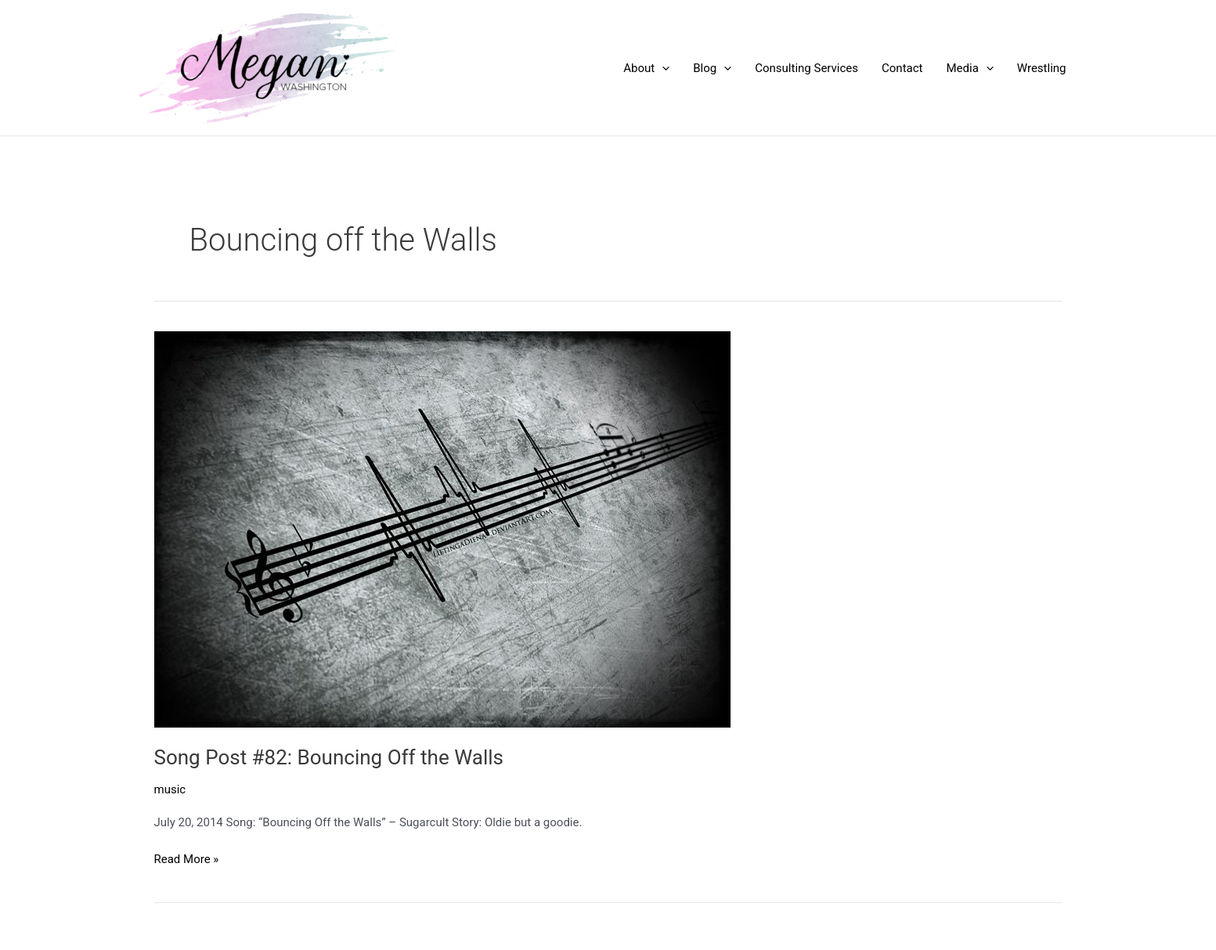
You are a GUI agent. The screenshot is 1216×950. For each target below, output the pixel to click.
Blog (712, 68)
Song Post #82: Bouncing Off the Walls (328, 757)
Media (969, 68)
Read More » (186, 859)
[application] (662, 68)
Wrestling (1041, 68)
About (646, 68)
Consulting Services (806, 68)
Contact (902, 68)
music (170, 789)
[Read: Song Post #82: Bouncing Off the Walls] (442, 528)
